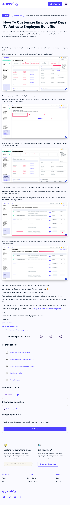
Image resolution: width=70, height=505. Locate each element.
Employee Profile (16, 373)
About (4, 478)
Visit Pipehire (55, 4)
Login (58, 478)
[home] (10, 4)
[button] (66, 4)
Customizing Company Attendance (22, 366)
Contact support (11, 409)
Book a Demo (31, 478)
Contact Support (48, 464)
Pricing (58, 481)
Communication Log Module (20, 352)
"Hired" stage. (15, 380)
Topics (6, 15)
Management (18, 15)
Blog (3, 481)
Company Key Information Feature (22, 359)
